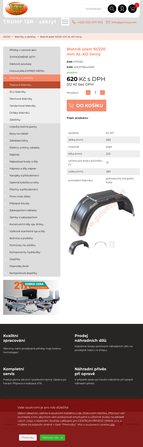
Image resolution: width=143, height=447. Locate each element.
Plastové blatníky (20, 84)
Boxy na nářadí (19, 133)
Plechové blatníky (21, 98)
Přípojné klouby (20, 203)
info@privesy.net (124, 22)
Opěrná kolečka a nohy (24, 182)
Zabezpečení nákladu (23, 210)
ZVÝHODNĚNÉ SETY (22, 56)
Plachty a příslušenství (24, 189)
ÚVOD (6, 36)
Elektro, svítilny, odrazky (25, 147)
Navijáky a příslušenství (24, 175)
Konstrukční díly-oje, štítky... (27, 224)
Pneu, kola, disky (20, 196)
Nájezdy (15, 154)
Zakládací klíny (19, 140)
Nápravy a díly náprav (23, 168)
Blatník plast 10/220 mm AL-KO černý (61, 36)
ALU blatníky (18, 91)
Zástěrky (15, 119)
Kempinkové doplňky (23, 273)
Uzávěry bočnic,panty (23, 126)
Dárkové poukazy (21, 63)
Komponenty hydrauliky (25, 252)
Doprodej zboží (19, 266)
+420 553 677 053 (90, 22)
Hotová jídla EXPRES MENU (27, 70)
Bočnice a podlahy (21, 238)
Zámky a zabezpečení (23, 217)
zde (112, 424)
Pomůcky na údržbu (22, 245)
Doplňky (15, 259)
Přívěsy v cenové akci (23, 49)
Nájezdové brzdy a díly (24, 161)
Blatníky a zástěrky (25, 36)
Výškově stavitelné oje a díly (27, 231)
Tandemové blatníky (23, 105)
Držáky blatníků (20, 112)
